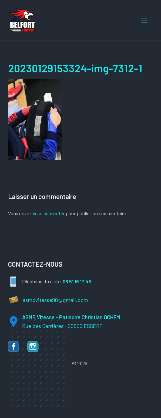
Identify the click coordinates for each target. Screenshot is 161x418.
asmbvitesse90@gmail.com (55, 300)
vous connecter (49, 213)
